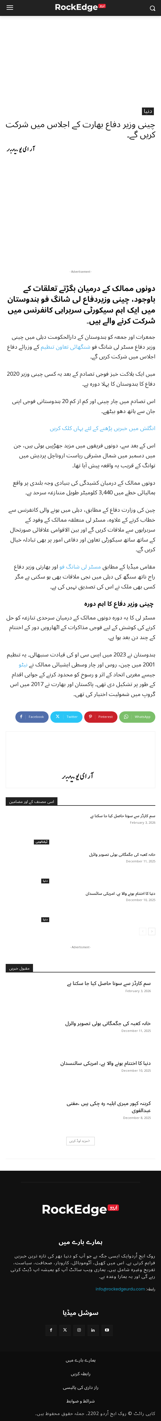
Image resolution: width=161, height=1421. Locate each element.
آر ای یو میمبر (21, 149)
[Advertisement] (80, 58)
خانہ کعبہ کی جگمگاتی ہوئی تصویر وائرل (122, 854)
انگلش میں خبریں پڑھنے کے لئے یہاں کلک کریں (102, 428)
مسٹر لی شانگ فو (80, 567)
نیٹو (24, 665)
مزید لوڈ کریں (79, 1141)
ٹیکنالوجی (42, 842)
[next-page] (151, 931)
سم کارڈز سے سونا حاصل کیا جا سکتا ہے (122, 816)
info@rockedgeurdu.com (120, 1289)
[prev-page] (142, 931)
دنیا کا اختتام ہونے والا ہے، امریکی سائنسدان (120, 893)
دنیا (148, 111)
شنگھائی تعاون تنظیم (65, 347)
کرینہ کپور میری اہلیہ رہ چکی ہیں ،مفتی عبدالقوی (109, 1107)
